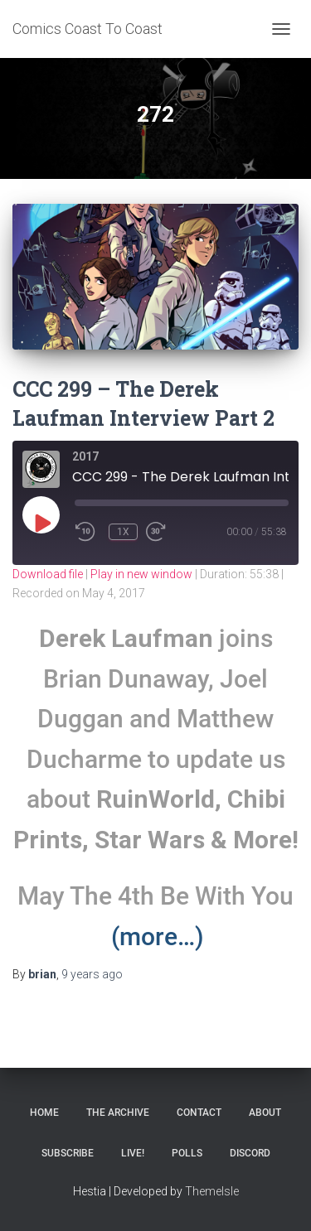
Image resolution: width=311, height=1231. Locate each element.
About (265, 1112)
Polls (187, 1153)
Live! (132, 1153)
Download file (47, 574)
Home (44, 1112)
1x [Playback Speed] (123, 532)
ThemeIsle (212, 1191)
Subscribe (67, 1153)
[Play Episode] (41, 522)
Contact (199, 1112)
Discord (250, 1153)
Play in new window (141, 574)
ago (92, 974)
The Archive (117, 1112)
